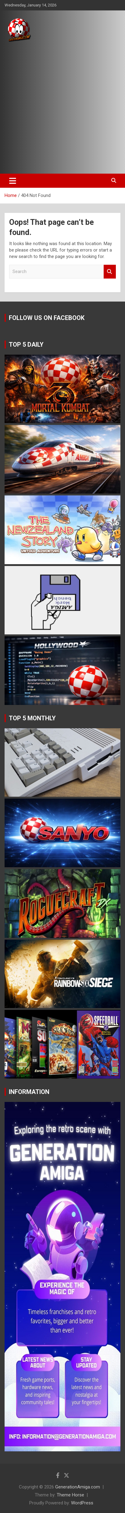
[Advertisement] (62, 108)
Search (110, 272)
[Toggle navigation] (13, 181)
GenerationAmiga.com (77, 1487)
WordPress (82, 1503)
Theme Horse (70, 1495)
